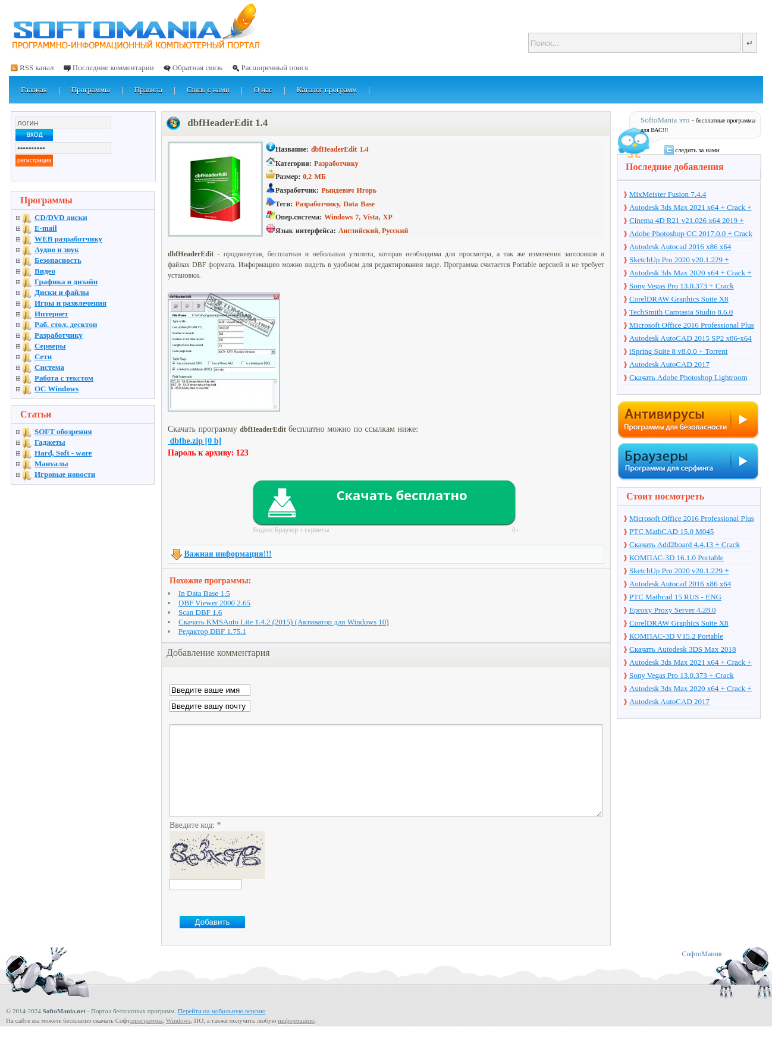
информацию (296, 1038)
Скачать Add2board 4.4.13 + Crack (684, 544)
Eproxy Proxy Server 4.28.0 (672, 609)
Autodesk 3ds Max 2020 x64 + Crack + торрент (690, 273)
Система (49, 367)
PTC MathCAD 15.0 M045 (671, 531)
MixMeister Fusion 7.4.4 (667, 194)
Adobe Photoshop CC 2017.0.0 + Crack (690, 233)
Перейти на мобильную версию (221, 1028)
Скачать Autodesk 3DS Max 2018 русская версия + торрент (682, 650)
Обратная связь (197, 67)
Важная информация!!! (228, 553)
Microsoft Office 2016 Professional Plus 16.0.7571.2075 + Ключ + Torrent (691, 326)
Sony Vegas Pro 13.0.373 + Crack (681, 285)
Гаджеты (49, 442)
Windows (178, 1038)
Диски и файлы (61, 292)
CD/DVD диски (60, 217)
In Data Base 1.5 (204, 593)
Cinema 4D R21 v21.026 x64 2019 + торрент (686, 221)
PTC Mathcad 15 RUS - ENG (675, 596)
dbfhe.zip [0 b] (194, 440)
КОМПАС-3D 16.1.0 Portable (676, 557)
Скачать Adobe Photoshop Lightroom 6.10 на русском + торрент (688, 378)
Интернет (51, 313)
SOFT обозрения (63, 431)
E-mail (45, 228)
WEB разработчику (68, 238)
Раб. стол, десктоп (66, 324)
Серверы (50, 345)
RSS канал (37, 67)
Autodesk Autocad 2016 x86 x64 (680, 246)
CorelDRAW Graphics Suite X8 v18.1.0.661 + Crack (679, 299)
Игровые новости (64, 474)
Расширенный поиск (274, 67)
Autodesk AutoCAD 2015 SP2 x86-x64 (690, 338)
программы (146, 1038)
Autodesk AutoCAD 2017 (669, 364)
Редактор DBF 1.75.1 (212, 631)
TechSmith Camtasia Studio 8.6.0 (681, 311)
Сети (43, 356)
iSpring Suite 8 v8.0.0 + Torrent (678, 351)
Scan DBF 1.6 (200, 612)
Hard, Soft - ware (63, 452)
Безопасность (57, 260)
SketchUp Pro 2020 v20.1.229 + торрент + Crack (679, 260)
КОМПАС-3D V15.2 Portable (676, 636)
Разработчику (58, 335)
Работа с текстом (63, 377)
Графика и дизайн (66, 281)
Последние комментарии (113, 67)
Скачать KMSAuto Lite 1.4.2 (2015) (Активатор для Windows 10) (283, 621)
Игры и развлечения (70, 303)
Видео (44, 270)
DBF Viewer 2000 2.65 (214, 602)
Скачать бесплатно (401, 495)
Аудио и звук (56, 249)
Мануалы (51, 463)
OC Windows (56, 388)
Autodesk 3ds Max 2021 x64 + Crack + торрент (690, 208)
